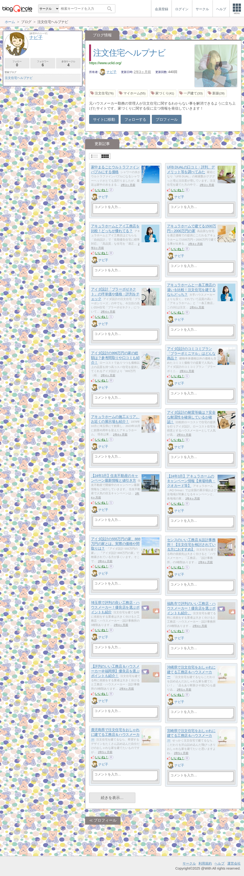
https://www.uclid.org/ (105, 63)
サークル (189, 863)
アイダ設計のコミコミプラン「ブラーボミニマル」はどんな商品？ (191, 353)
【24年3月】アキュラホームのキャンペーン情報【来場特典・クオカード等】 (191, 481)
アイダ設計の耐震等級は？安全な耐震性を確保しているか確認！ (191, 417)
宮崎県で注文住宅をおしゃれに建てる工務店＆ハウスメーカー (191, 735)
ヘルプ (219, 863)
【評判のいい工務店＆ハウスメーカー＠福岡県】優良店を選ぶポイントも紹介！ (115, 671)
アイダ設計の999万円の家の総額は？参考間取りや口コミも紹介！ (115, 357)
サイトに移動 (104, 119)
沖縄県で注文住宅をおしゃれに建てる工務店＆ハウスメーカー (191, 672)
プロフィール (167, 119)
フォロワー (42, 63)
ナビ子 (108, 72)
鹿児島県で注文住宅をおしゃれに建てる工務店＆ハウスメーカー (115, 734)
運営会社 (234, 863)
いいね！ (101, 190)
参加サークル (68, 63)
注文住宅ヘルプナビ (129, 52)
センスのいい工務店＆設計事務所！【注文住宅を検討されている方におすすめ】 (191, 544)
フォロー (17, 63)
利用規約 (205, 863)
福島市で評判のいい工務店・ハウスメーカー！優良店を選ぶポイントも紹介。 (191, 608)
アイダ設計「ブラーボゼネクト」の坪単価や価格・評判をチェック (115, 294)
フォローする (135, 119)
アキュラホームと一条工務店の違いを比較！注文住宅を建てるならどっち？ (191, 289)
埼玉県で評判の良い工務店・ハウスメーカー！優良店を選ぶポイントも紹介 (115, 607)
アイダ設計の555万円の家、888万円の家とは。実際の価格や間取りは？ (115, 543)
